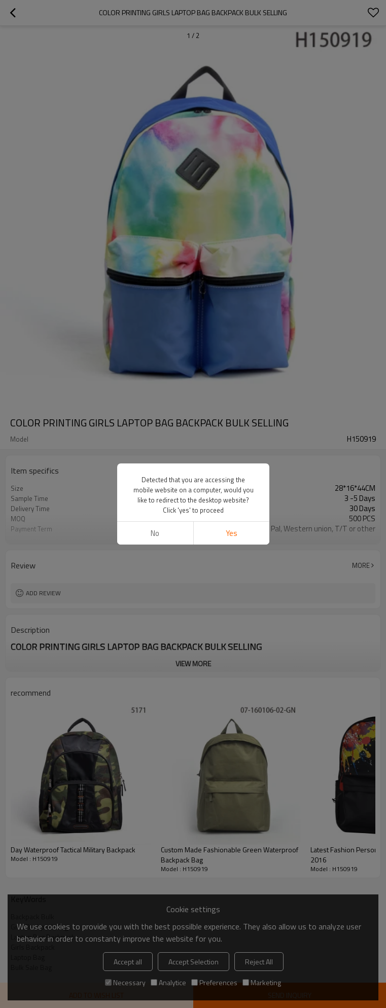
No (155, 533)
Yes (231, 533)
